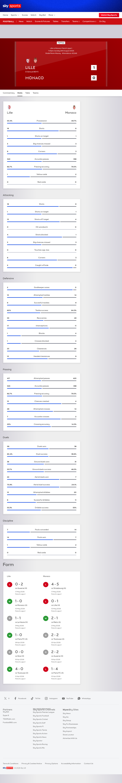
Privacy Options (51, 763)
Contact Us (88, 763)
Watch (33, 15)
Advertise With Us (70, 742)
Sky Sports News (39, 742)
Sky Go (66, 720)
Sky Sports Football (41, 720)
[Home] (12, 6)
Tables (55, 21)
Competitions (89, 21)
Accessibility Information (71, 763)
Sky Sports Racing (40, 749)
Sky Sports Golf (39, 727)
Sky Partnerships (69, 731)
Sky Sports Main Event (42, 713)
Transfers (65, 21)
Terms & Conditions (10, 763)
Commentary (9, 93)
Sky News (67, 717)
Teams (76, 21)
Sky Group (67, 724)
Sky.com (66, 713)
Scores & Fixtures (42, 21)
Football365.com (10, 724)
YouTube (67, 698)
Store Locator (68, 738)
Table (27, 93)
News (21, 21)
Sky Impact (67, 735)
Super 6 (6, 717)
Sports (15, 15)
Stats (19, 93)
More (52, 15)
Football (8, 21)
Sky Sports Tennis (40, 735)
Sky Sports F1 (38, 731)
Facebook (19, 698)
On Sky (102, 21)
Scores (25, 15)
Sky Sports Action (40, 738)
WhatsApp (84, 698)
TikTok (35, 698)
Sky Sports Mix (39, 752)
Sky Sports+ (37, 745)
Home (5, 15)
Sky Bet (42, 15)
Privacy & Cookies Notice (32, 763)
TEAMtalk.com (9, 720)
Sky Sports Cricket (40, 724)
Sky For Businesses (70, 727)
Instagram (51, 698)
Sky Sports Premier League (43, 717)
